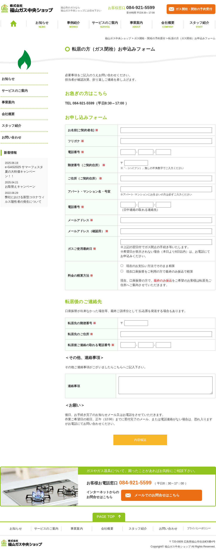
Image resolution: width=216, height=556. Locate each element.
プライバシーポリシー (199, 531)
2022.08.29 (25, 197)
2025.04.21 (25, 185)
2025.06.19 (25, 169)
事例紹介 (73, 25)
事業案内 (136, 25)
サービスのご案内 (105, 25)
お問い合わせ (11, 137)
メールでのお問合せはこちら (156, 498)
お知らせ (42, 25)
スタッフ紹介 (199, 25)
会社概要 (168, 25)
